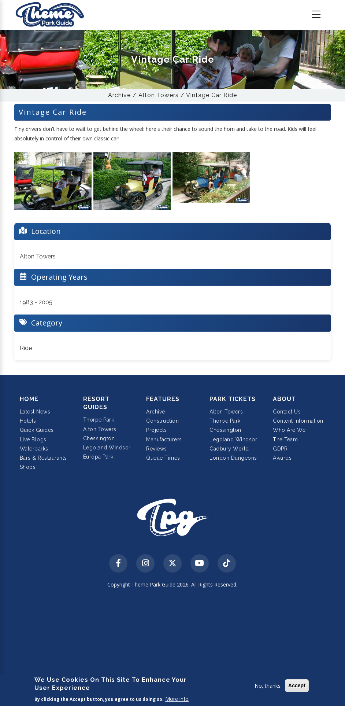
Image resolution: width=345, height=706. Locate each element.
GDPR (280, 449)
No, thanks (268, 685)
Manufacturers (164, 439)
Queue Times (163, 458)
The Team (285, 439)
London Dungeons (233, 458)
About (284, 399)
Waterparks (34, 449)
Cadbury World (229, 449)
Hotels (28, 421)
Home (29, 399)
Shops (28, 467)
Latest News (35, 412)
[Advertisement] (172, 648)
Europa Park (98, 457)
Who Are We (289, 430)
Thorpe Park (98, 420)
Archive (119, 95)
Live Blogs (33, 439)
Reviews (156, 449)
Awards (282, 458)
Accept (296, 685)
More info (177, 698)
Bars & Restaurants (43, 458)
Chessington (99, 438)
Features (162, 399)
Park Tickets (232, 399)
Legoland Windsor (107, 448)
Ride (26, 348)
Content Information (298, 421)
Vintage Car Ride (211, 95)
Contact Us (287, 412)
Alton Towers (158, 95)
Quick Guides (37, 430)
